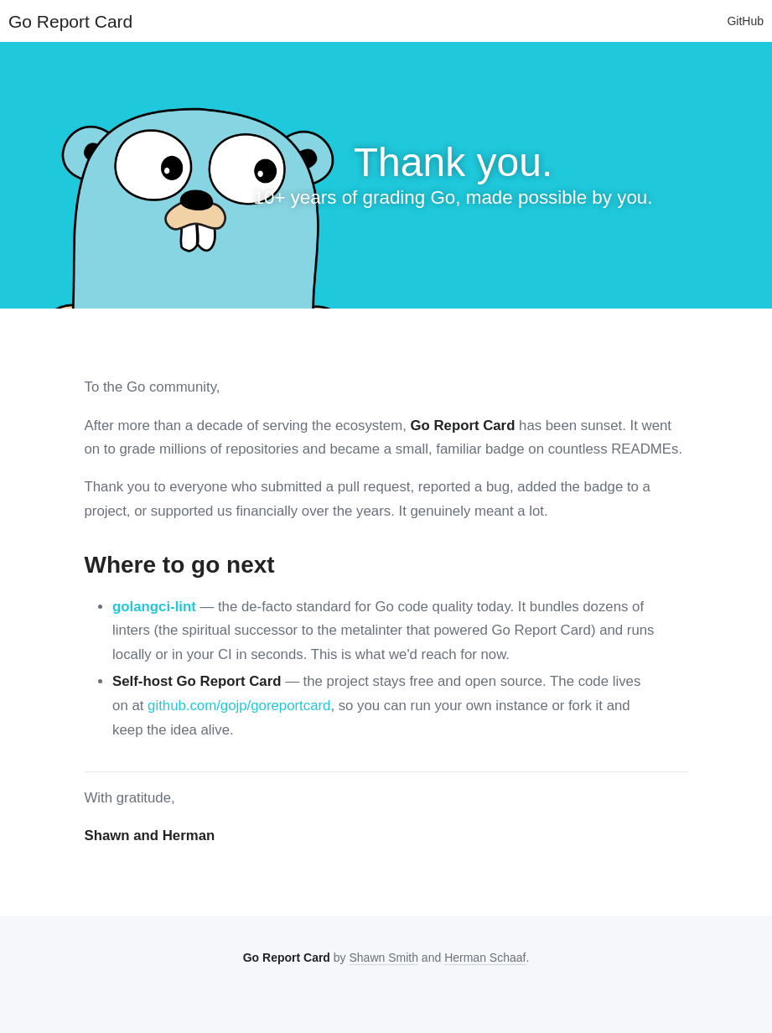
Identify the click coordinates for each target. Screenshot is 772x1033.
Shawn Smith (384, 957)
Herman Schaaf (485, 957)
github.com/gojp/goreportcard (239, 706)
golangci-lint (154, 607)
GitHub (745, 21)
